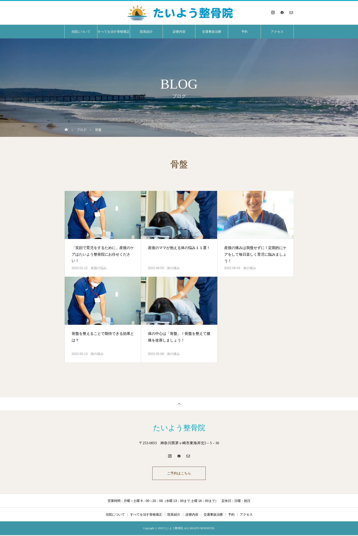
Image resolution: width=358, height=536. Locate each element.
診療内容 (179, 31)
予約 (244, 31)
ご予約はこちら (179, 474)
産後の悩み (99, 268)
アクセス (277, 31)
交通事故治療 (211, 31)
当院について (80, 31)
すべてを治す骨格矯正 (114, 31)
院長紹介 (146, 31)
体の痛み (173, 268)
